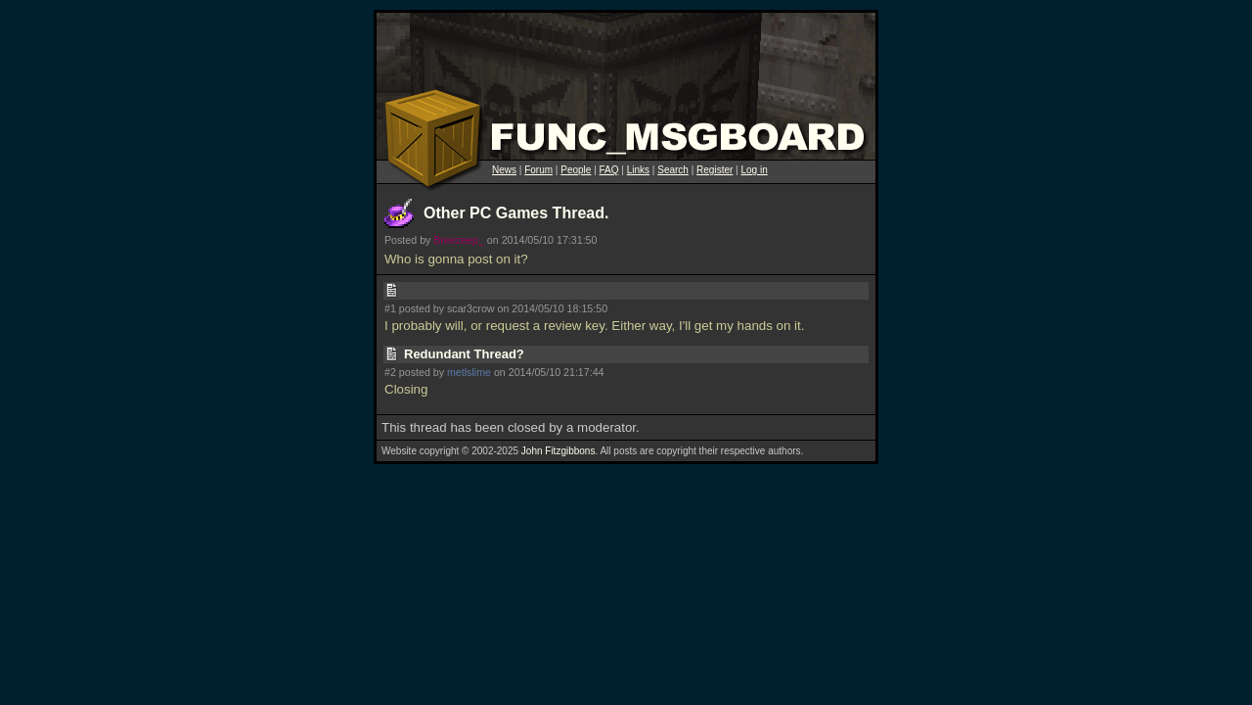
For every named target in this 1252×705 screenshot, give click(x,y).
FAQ (609, 169)
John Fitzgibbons (558, 451)
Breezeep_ (458, 240)
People (575, 169)
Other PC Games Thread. (516, 213)
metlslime (469, 372)
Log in (753, 169)
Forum (538, 169)
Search (673, 169)
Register (714, 169)
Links (638, 169)
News (504, 169)
